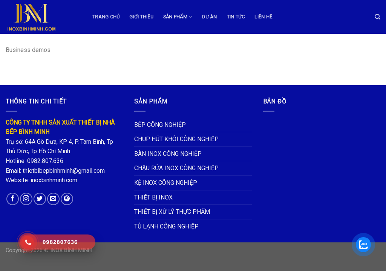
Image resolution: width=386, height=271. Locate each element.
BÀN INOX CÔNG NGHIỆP (168, 153)
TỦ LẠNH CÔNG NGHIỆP (166, 226)
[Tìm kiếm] (377, 17)
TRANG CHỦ (105, 17)
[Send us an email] (53, 199)
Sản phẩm (178, 16)
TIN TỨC (236, 17)
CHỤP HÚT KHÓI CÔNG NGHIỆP (176, 139)
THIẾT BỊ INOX (153, 197)
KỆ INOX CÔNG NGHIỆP (165, 182)
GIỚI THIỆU (141, 17)
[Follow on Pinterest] (67, 199)
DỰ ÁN (209, 17)
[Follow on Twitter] (40, 199)
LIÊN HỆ (263, 17)
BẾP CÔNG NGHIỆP (160, 124)
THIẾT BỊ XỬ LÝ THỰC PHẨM (172, 211)
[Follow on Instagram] (26, 199)
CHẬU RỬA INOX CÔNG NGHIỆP (176, 168)
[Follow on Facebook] (12, 199)
